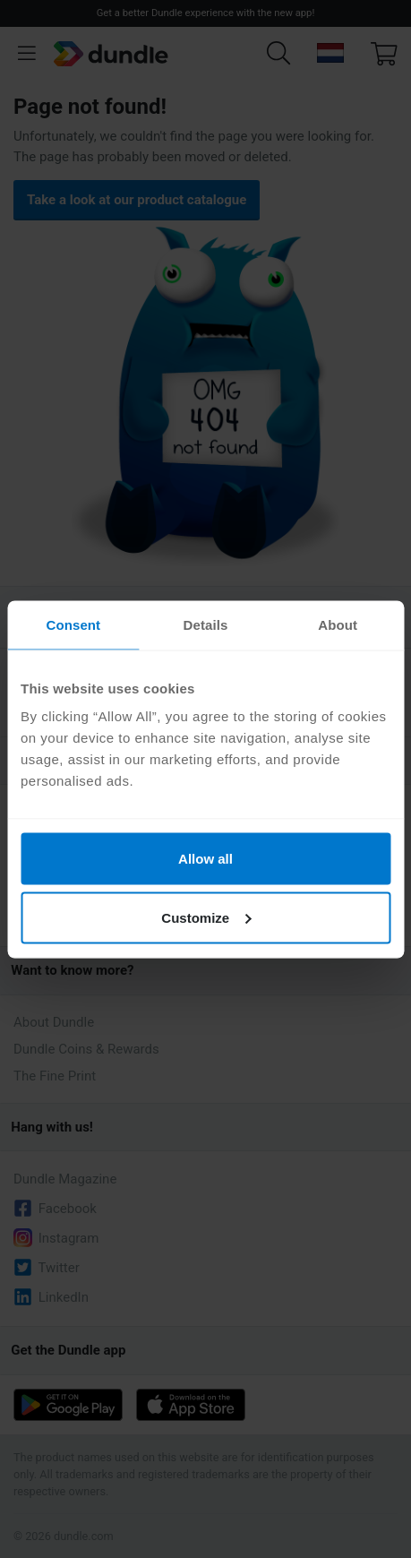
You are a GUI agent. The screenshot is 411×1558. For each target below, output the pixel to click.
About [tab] (337, 624)
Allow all (205, 858)
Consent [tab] (73, 624)
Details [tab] (206, 624)
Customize (206, 917)
